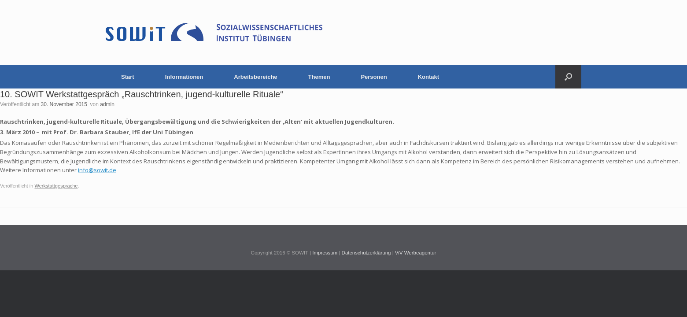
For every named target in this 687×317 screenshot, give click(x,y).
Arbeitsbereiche (255, 77)
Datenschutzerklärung (366, 252)
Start (127, 77)
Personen (374, 77)
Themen (319, 77)
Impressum (324, 252)
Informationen (184, 77)
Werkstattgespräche (56, 185)
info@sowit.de (97, 170)
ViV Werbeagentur (415, 252)
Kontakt (428, 77)
